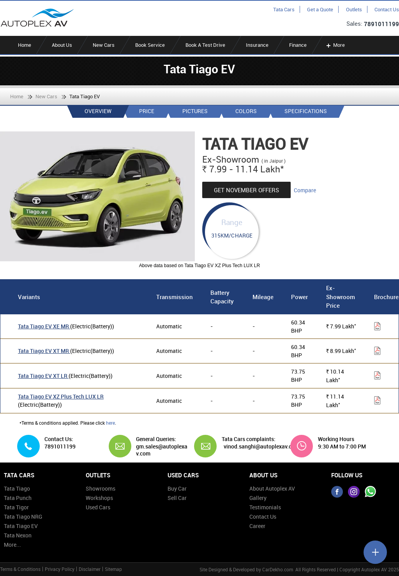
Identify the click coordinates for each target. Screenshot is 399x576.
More (335, 44)
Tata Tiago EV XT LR (43, 375)
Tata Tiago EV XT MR (44, 350)
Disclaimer (90, 569)
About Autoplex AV (272, 488)
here (110, 423)
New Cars (104, 44)
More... (12, 544)
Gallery (258, 498)
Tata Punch (18, 498)
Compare (305, 190)
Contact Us (386, 9)
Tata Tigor (16, 507)
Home (24, 44)
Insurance (257, 44)
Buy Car (177, 488)
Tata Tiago (17, 488)
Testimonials (265, 507)
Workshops (99, 498)
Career (257, 526)
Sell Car (177, 498)
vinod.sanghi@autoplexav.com (261, 446)
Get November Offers (246, 190)
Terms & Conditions (20, 569)
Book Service (150, 44)
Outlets (354, 9)
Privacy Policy (59, 569)
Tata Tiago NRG (23, 516)
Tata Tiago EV (21, 526)
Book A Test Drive (205, 44)
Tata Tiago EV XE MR (44, 326)
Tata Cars (284, 9)
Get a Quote (320, 9)
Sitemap (113, 569)
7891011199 (381, 24)
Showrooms (100, 488)
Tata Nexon (18, 535)
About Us (62, 44)
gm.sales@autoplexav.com (161, 450)
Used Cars (98, 507)
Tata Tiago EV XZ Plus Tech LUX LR (61, 396)
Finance (298, 44)
